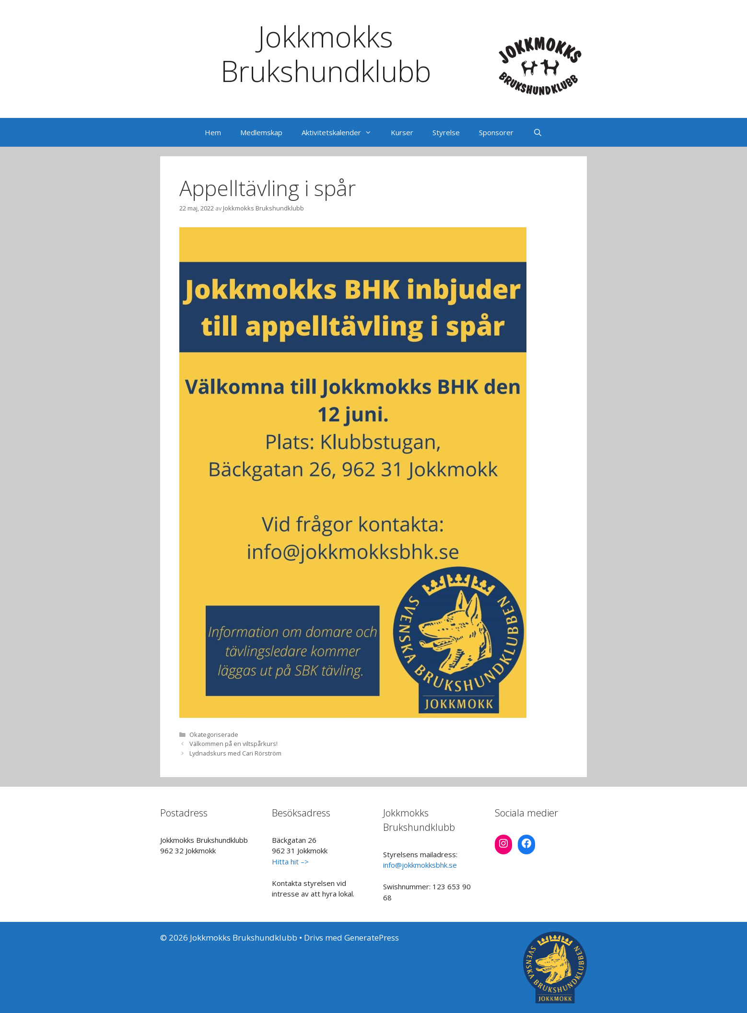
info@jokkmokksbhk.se (420, 865)
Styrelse (446, 132)
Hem (213, 132)
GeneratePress (371, 937)
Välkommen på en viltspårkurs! (233, 743)
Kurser (402, 132)
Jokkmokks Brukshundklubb (326, 54)
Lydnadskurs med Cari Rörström (235, 753)
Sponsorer (496, 132)
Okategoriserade (213, 734)
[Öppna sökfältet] (537, 132)
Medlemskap (261, 132)
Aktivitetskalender (341, 132)
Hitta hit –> (290, 861)
